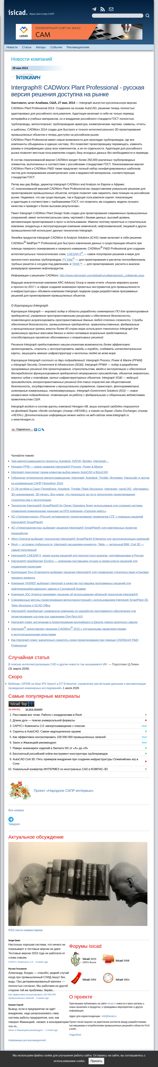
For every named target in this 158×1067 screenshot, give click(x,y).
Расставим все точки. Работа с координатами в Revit (47, 714)
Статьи (26, 47)
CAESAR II (75, 254)
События (56, 47)
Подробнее (75, 1034)
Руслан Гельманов (17, 969)
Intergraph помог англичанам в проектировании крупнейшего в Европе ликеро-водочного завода (74, 622)
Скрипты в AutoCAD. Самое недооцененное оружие (47, 731)
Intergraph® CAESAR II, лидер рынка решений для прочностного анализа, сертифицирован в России (77, 555)
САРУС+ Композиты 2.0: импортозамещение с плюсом (49, 726)
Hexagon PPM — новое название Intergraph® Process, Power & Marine (57, 466)
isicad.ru (111, 1003)
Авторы (41, 47)
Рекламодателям (78, 47)
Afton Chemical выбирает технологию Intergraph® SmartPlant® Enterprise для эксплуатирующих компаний (80, 539)
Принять (96, 1061)
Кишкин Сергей (15, 1005)
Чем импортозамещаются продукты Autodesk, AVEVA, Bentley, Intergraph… (60, 461)
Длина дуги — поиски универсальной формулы (44, 720)
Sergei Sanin (14, 940)
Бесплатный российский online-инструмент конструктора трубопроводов (60, 753)
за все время (33, 709)
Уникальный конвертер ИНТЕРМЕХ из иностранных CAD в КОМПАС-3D (60, 769)
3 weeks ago (41, 962)
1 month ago (51, 1030)
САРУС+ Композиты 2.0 (21, 962)
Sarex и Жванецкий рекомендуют (34, 742)
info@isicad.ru (109, 1016)
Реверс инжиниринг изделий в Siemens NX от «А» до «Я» (50, 748)
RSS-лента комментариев (25, 930)
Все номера (16, 810)
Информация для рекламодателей (27, 1040)
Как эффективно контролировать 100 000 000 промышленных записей (59, 737)
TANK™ (77, 264)
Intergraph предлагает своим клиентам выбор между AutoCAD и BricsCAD (59, 472)
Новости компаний (31, 59)
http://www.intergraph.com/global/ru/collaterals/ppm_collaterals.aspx (102, 275)
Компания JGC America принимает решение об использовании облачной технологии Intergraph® (74, 594)
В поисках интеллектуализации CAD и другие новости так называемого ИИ (58, 664)
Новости (11, 47)
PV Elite (69, 259)
